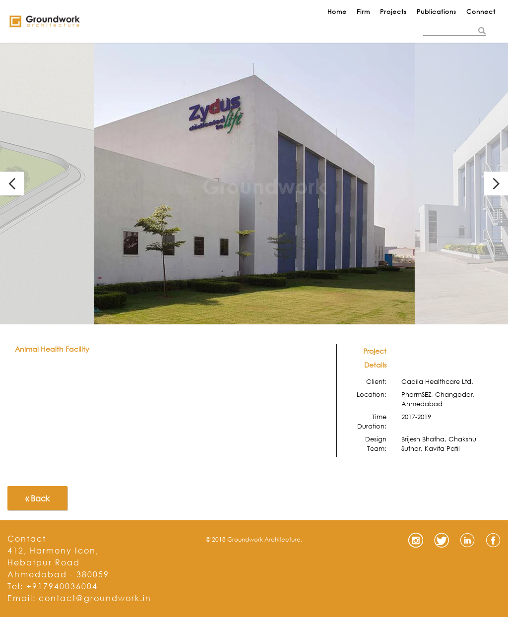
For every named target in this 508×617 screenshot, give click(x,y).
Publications (436, 11)
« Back (37, 498)
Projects (393, 11)
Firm (363, 11)
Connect (481, 11)
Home (337, 11)
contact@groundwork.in (95, 598)
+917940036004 (62, 586)
